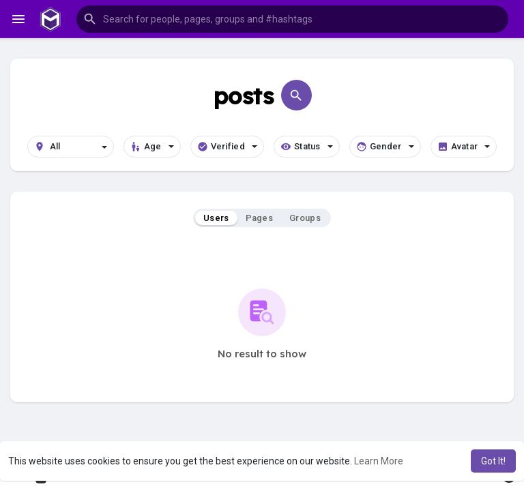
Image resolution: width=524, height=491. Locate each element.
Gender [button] (385, 146)
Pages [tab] (260, 218)
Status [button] (306, 146)
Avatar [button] (464, 146)
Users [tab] (216, 218)
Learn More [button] (378, 461)
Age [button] (152, 146)
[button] (292, 19)
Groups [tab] (305, 218)
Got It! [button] (493, 461)
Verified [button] (227, 146)
